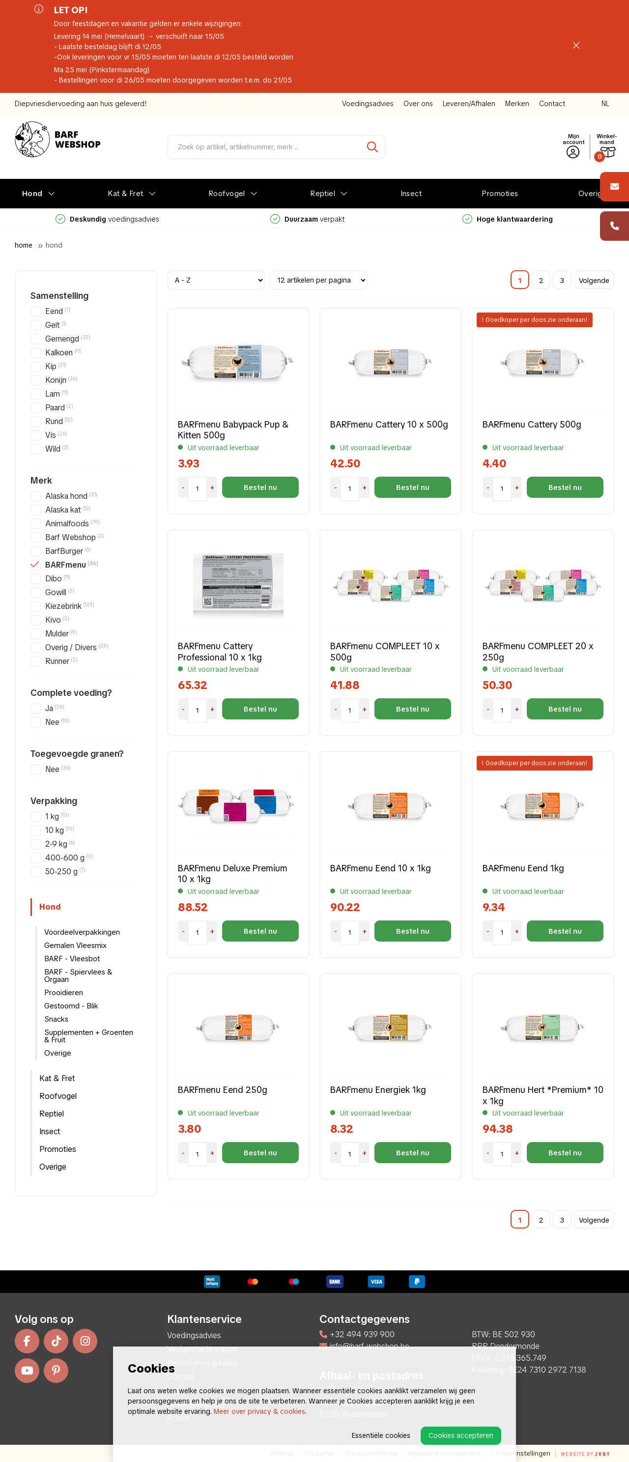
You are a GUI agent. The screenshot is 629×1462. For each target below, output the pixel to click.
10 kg (59, 830)
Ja (54, 708)
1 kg (57, 816)
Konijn (61, 380)
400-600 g (69, 858)
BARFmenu (71, 565)
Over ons (418, 103)
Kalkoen (63, 352)
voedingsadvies (307, 219)
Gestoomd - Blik (71, 1006)
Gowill (60, 592)
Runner (61, 661)
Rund (59, 421)
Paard (59, 407)
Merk (41, 481)
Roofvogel (226, 194)
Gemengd (67, 339)
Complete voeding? (71, 693)
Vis (56, 435)
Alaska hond (71, 496)
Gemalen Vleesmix (75, 945)
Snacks (56, 1019)
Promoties (500, 194)
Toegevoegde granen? (77, 754)
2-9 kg (60, 844)
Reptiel (322, 194)
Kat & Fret (125, 194)
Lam (56, 394)
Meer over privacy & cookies (259, 1411)
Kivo (57, 620)
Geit (55, 325)
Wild (57, 449)
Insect (411, 194)
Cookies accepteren (461, 1435)
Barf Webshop (74, 537)
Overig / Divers (77, 647)
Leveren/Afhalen (469, 103)
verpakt (507, 219)
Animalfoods (72, 523)
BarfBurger (68, 551)
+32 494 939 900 (357, 1334)
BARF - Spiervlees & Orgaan (78, 975)
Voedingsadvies (368, 103)
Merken (517, 103)
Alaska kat (68, 510)
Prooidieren (63, 993)
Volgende (594, 280)
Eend (58, 311)
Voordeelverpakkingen (82, 932)
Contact (552, 103)
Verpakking (53, 801)
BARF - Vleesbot (72, 959)
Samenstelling (59, 296)
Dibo (57, 578)
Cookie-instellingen (520, 1453)
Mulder (61, 634)
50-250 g (65, 871)
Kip (55, 366)
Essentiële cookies (381, 1435)
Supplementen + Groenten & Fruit (88, 1036)
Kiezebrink (69, 606)
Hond (32, 194)
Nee (57, 722)
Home (23, 245)
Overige (592, 194)
